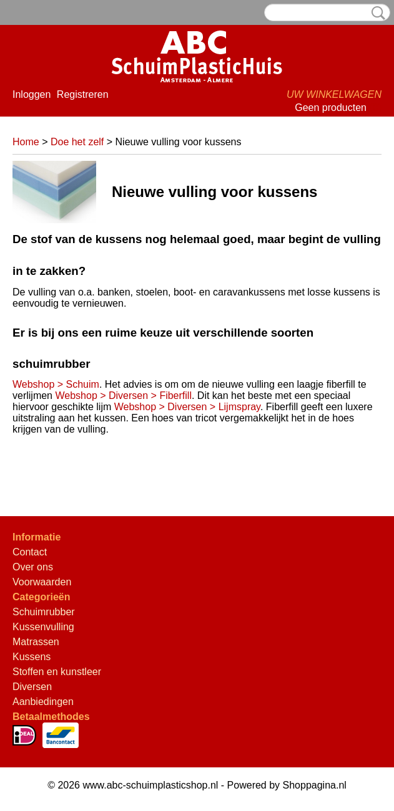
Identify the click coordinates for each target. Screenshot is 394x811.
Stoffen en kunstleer (56, 671)
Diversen (32, 686)
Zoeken (376, 13)
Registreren (83, 94)
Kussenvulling (43, 626)
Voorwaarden (41, 582)
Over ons (32, 567)
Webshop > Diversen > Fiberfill (123, 395)
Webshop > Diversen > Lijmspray (187, 406)
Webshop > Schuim (55, 384)
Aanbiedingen (43, 701)
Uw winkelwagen (334, 94)
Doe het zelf (77, 142)
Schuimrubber (43, 612)
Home (25, 142)
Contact (29, 552)
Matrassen (35, 641)
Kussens (31, 656)
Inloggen (31, 94)
